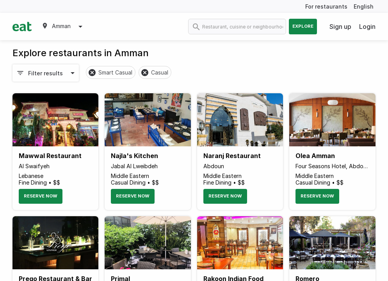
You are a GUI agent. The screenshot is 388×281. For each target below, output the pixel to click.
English (364, 6)
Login (367, 26)
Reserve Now (40, 196)
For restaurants (326, 6)
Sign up (340, 26)
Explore (302, 26)
